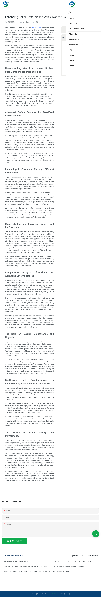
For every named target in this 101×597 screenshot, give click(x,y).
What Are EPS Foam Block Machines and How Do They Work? (26, 567)
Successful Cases (92, 556)
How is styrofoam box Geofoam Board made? (69, 567)
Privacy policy (64, 594)
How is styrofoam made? (62, 571)
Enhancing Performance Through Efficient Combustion (81, 52)
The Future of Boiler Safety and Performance (81, 72)
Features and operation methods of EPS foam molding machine (27, 571)
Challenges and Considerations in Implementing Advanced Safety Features (81, 68)
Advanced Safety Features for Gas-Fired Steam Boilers (81, 48)
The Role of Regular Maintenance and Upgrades (81, 64)
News (82, 556)
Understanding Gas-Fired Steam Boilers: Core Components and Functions (81, 44)
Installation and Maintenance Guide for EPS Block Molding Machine (76, 562)
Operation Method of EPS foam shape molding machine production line (16, 561)
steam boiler (36, 28)
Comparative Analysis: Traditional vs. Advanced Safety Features (81, 60)
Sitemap (55, 594)
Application (75, 556)
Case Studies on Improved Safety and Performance (81, 56)
